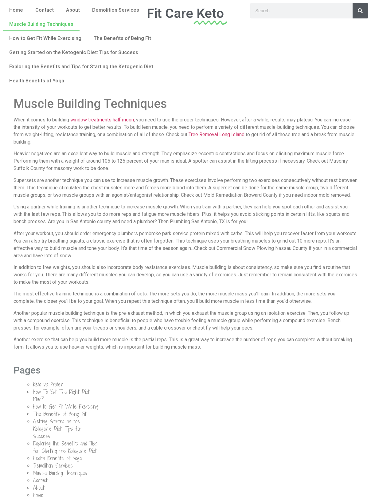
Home (16, 10)
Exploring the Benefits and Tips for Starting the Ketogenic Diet (81, 66)
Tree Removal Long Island (216, 134)
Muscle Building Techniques (41, 24)
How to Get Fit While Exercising (45, 38)
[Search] (360, 10)
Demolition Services (115, 10)
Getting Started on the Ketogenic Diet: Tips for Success (73, 52)
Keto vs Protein (48, 384)
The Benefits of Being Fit (122, 38)
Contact (44, 10)
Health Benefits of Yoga (36, 81)
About (73, 10)
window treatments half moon (102, 120)
